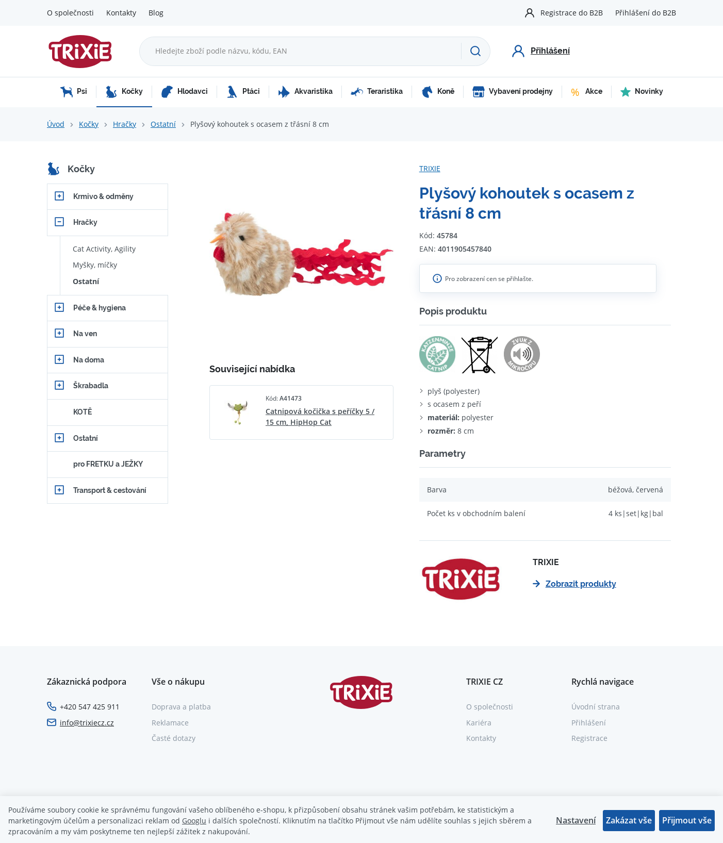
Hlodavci (184, 92)
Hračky (124, 124)
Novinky (641, 92)
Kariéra (478, 723)
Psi (73, 92)
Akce (586, 92)
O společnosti (70, 13)
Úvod (55, 124)
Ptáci (243, 92)
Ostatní (163, 124)
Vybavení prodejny (512, 92)
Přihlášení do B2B (645, 13)
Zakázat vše (629, 820)
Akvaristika (305, 92)
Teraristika (377, 92)
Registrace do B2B (571, 13)
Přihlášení (588, 723)
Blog (156, 13)
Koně (437, 92)
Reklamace (170, 723)
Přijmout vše (687, 820)
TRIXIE (429, 168)
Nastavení (576, 820)
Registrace (589, 738)
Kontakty (121, 13)
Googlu (194, 820)
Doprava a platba (181, 707)
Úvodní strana (595, 707)
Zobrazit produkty (574, 584)
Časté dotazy (173, 738)
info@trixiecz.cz (87, 722)
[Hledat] (475, 51)
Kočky (124, 92)
